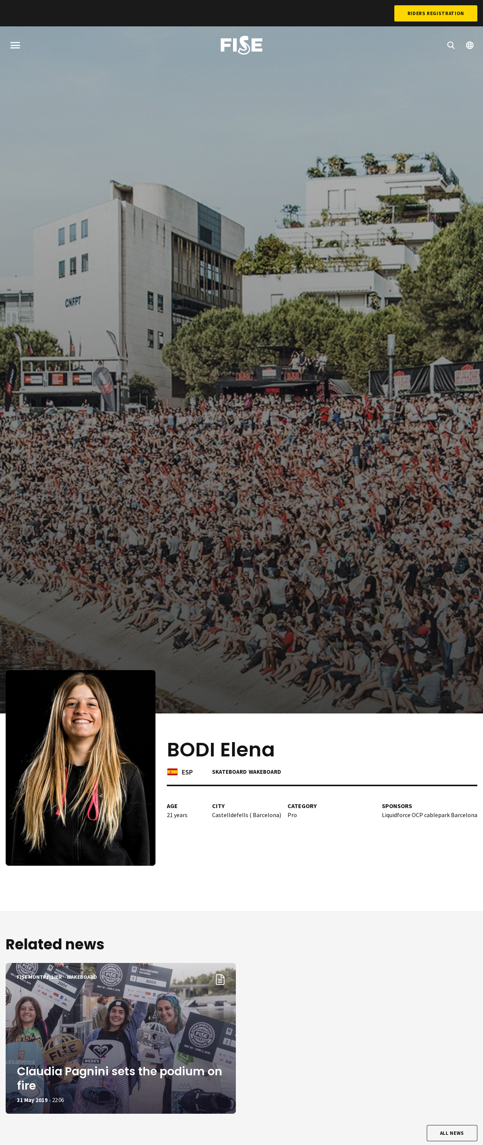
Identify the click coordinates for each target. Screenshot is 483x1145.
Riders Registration (436, 13)
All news (452, 1133)
